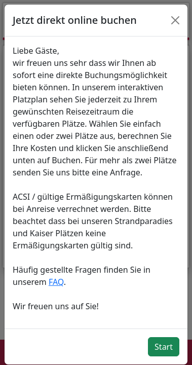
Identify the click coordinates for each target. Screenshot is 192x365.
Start (164, 346)
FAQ (56, 281)
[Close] (175, 20)
